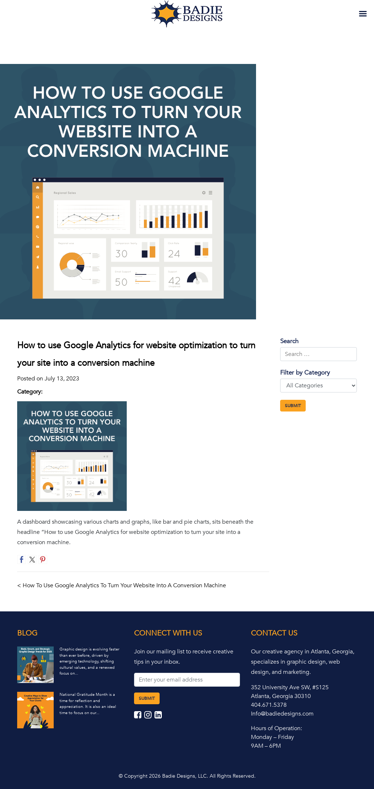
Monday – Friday (272, 737)
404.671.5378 (269, 705)
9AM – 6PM (266, 746)
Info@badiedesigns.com (282, 714)
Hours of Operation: (276, 728)
